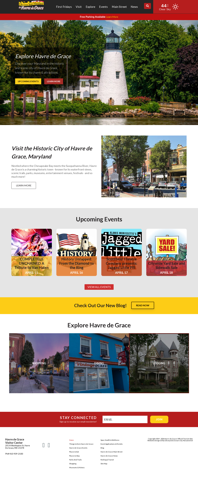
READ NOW (142, 305)
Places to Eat (74, 452)
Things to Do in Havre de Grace (81, 444)
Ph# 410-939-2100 (14, 453)
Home (71, 440)
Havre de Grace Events (78, 448)
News (134, 6)
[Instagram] (49, 445)
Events (103, 6)
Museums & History (77, 467)
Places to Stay (74, 456)
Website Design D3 (155, 440)
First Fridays (64, 6)
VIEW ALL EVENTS (99, 287)
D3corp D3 (169, 440)
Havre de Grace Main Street (111, 452)
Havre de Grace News (109, 456)
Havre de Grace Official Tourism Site (179, 439)
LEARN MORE (23, 185)
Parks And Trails (75, 460)
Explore (90, 6)
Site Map (104, 464)
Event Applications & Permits (112, 444)
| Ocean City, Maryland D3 (183, 440)
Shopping (72, 464)
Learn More (112, 16)
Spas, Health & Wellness (110, 440)
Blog (102, 448)
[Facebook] (44, 445)
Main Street (119, 6)
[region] (99, 72)
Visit (79, 6)
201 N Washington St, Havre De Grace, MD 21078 (17, 446)
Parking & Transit (107, 460)
